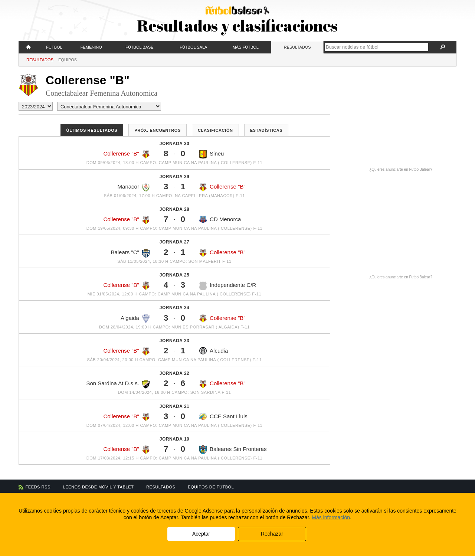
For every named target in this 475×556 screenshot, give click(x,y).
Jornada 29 (174, 176)
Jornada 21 (174, 406)
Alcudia (213, 350)
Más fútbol (246, 47)
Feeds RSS (38, 487)
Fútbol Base (139, 47)
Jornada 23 (174, 340)
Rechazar (272, 534)
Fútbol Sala (193, 47)
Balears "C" (130, 253)
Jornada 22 (174, 373)
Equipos (67, 60)
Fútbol (54, 47)
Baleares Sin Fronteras (232, 449)
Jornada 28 (174, 209)
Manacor (134, 187)
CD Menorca (220, 219)
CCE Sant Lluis (223, 416)
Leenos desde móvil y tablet (98, 487)
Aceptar (201, 534)
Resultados (297, 47)
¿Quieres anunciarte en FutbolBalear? (400, 169)
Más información (331, 517)
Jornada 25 (174, 275)
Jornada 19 (174, 439)
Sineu (211, 154)
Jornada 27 (174, 242)
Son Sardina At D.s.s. (118, 384)
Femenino (91, 47)
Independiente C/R (227, 285)
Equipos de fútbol (211, 487)
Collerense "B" (126, 154)
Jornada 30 (174, 143)
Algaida (135, 318)
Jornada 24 (174, 307)
